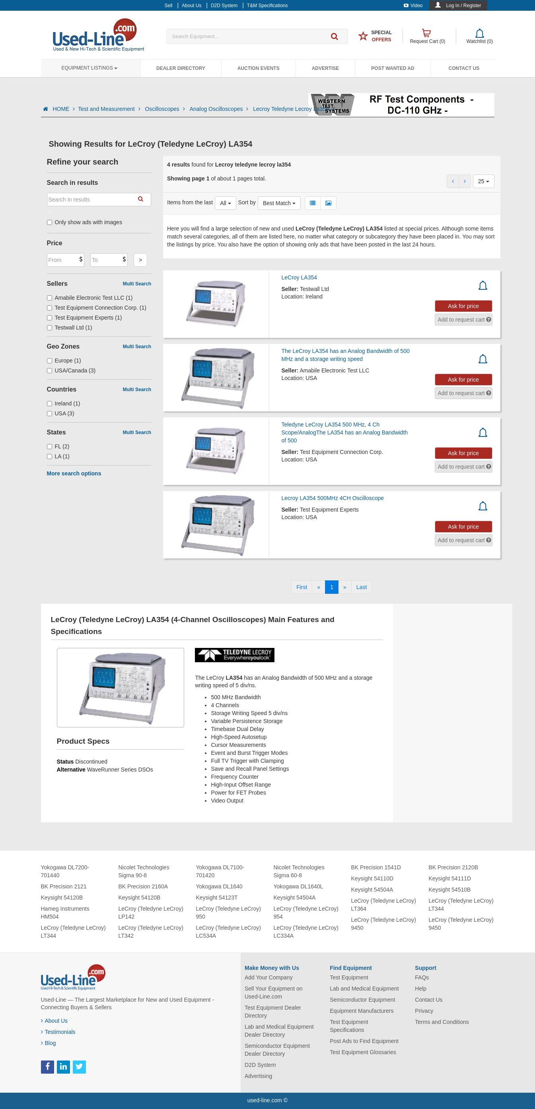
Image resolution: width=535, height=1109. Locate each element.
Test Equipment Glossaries (363, 1052)
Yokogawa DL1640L (298, 886)
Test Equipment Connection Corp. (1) (96, 307)
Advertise (325, 68)
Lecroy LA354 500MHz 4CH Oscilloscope (332, 498)
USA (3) (60, 413)
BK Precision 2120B (454, 867)
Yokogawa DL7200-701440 (65, 871)
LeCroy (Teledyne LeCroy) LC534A (228, 932)
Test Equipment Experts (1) (84, 317)
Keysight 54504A (295, 897)
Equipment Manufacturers (361, 1011)
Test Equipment (349, 977)
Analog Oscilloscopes (220, 109)
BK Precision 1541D (376, 867)
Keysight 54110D (372, 878)
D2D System (260, 1065)
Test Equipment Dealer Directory (273, 1011)
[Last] (361, 587)
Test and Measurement (110, 109)
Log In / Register (463, 5)
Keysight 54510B (450, 889)
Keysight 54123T (217, 897)
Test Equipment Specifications (349, 1026)
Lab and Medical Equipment (364, 988)
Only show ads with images (85, 222)
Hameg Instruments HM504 (65, 912)
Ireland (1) (63, 403)
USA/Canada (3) (71, 370)
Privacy (424, 1011)
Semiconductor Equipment (362, 1000)
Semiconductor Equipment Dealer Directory (277, 1050)
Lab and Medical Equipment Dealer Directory (279, 1031)
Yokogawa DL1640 (219, 886)
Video (413, 5)
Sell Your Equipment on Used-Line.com (274, 992)
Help (420, 988)
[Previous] (318, 587)
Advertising (258, 1076)
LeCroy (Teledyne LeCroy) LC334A (306, 932)
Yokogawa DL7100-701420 (220, 871)
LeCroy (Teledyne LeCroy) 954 (306, 912)
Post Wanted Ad (392, 68)
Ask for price (463, 306)
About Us (54, 1021)
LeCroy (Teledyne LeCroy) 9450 (383, 924)
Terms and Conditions (442, 1022)
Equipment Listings (89, 68)
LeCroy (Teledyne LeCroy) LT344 (73, 932)
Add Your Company (269, 977)
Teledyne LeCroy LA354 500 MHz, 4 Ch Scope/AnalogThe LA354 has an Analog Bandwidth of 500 (344, 432)
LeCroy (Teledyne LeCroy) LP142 (151, 912)
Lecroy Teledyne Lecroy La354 (293, 109)
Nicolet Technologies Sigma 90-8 (144, 871)
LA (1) (58, 456)
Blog (48, 1043)
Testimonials (58, 1032)
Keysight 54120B (62, 897)
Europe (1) (64, 360)
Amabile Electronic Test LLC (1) (90, 298)
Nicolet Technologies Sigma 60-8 (299, 871)
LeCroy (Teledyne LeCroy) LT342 (151, 932)
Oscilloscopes (165, 109)
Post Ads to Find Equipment (364, 1041)
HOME (64, 109)
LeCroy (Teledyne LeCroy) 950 (228, 912)
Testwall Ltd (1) (69, 327)
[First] (301, 587)
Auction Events (258, 68)
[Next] (345, 587)
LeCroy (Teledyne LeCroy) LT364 (383, 905)
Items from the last (190, 202)
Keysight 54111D (450, 878)
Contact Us (464, 68)
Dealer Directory (180, 68)
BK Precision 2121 (64, 886)
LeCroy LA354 (299, 277)
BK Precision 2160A (143, 886)
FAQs (422, 977)
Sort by (247, 202)
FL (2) (58, 446)
